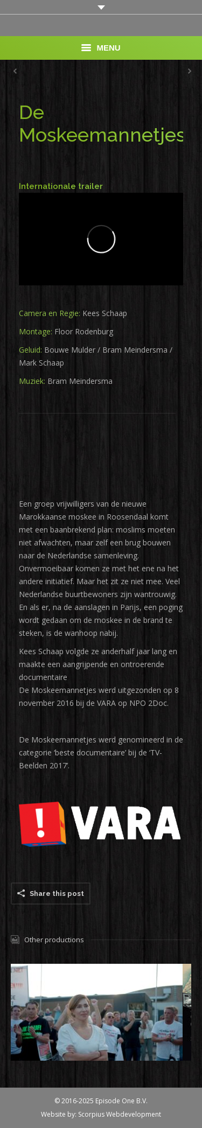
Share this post (57, 893)
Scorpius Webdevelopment (119, 1114)
